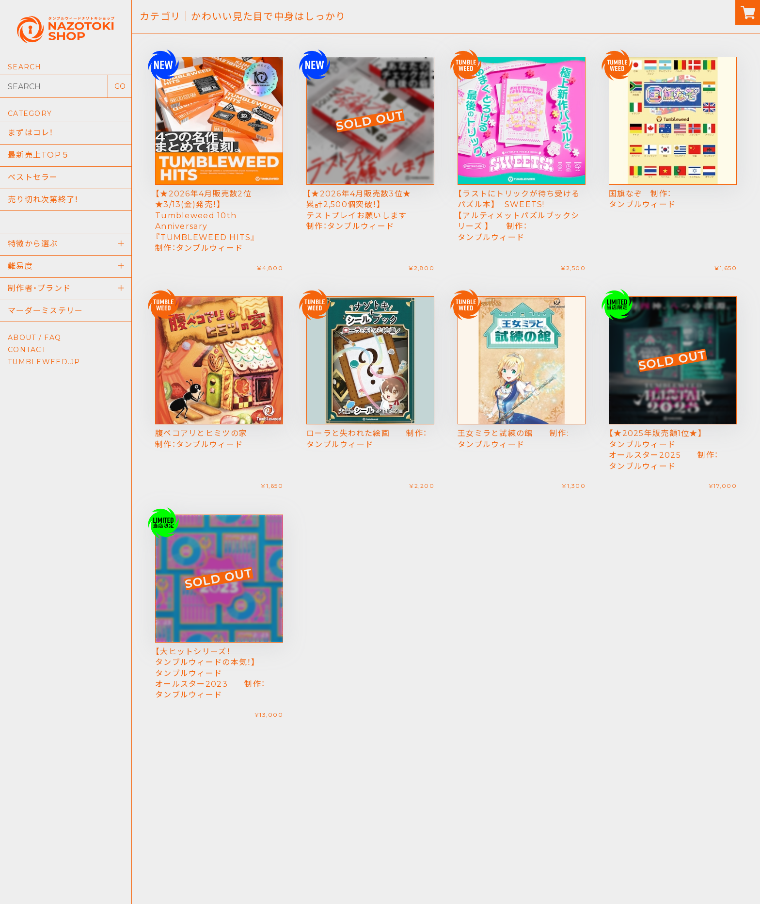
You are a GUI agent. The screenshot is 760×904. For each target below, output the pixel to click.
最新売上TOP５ (38, 155)
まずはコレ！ (31, 132)
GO (120, 86)
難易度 (20, 266)
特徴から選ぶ (33, 243)
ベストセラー (33, 177)
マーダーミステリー (45, 310)
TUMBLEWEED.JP (44, 361)
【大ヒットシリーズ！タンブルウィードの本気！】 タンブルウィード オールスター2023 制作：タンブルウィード (210, 673)
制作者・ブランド (39, 288)
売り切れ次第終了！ (43, 199)
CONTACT (27, 349)
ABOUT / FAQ (34, 337)
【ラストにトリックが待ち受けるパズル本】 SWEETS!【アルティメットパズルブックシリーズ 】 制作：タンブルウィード (519, 215)
